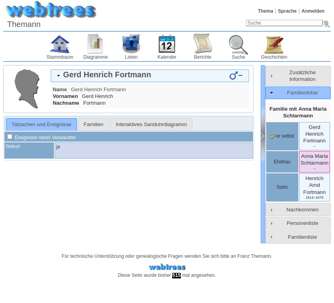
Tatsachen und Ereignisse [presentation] (41, 124)
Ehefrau (282, 162)
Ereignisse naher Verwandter (41, 137)
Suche (238, 57)
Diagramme (95, 57)
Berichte (202, 57)
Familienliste (302, 237)
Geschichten (274, 57)
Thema (265, 11)
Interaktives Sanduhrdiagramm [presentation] (151, 124)
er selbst (282, 136)
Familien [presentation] (94, 124)
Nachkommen (302, 210)
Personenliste (303, 223)
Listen (131, 57)
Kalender (167, 57)
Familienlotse (302, 93)
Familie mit (298, 112)
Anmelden (312, 11)
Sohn (282, 187)
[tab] (150, 75)
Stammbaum (59, 57)
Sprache (287, 11)
